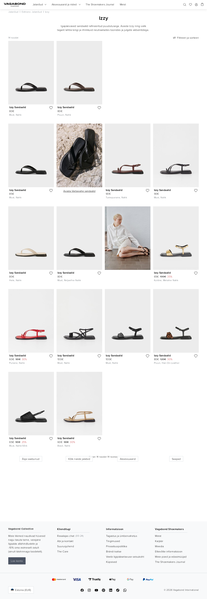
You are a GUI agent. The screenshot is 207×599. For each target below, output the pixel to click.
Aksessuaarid (128, 459)
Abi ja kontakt (65, 541)
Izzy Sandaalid (17, 107)
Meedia (159, 546)
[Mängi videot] (194, 44)
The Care (62, 551)
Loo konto (17, 561)
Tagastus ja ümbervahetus (121, 536)
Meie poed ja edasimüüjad (170, 556)
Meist (158, 536)
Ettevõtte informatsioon (169, 551)
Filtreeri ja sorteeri (185, 38)
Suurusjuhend (65, 546)
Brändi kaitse (113, 551)
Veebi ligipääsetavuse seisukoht (125, 556)
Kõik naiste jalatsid (79, 459)
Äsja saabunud (31, 459)
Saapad (176, 459)
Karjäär (159, 541)
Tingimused (113, 541)
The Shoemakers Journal (170, 562)
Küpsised (111, 562)
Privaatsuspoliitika (116, 546)
